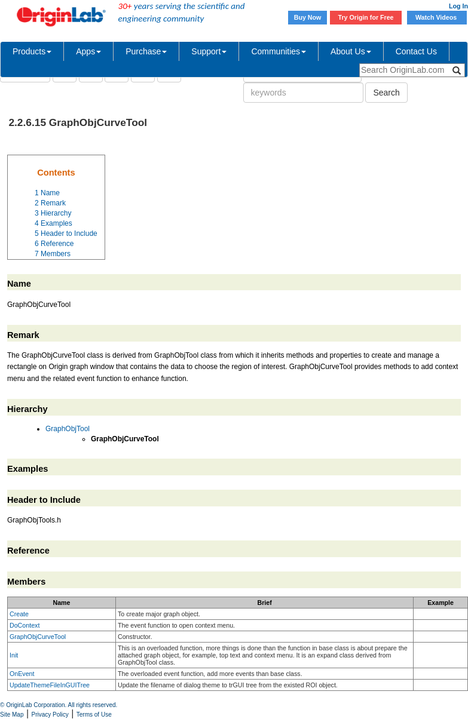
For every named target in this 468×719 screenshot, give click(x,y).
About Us (351, 51)
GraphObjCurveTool (38, 636)
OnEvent (22, 673)
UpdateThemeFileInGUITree (50, 685)
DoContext (24, 625)
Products (32, 51)
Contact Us (416, 51)
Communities (278, 51)
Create (19, 613)
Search (386, 92)
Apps (88, 51)
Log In (458, 6)
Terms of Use (94, 714)
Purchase (146, 51)
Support (209, 51)
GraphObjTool (67, 429)
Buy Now (308, 17)
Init (14, 655)
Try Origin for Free (366, 17)
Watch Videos (436, 17)
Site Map (11, 714)
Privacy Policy (50, 714)
